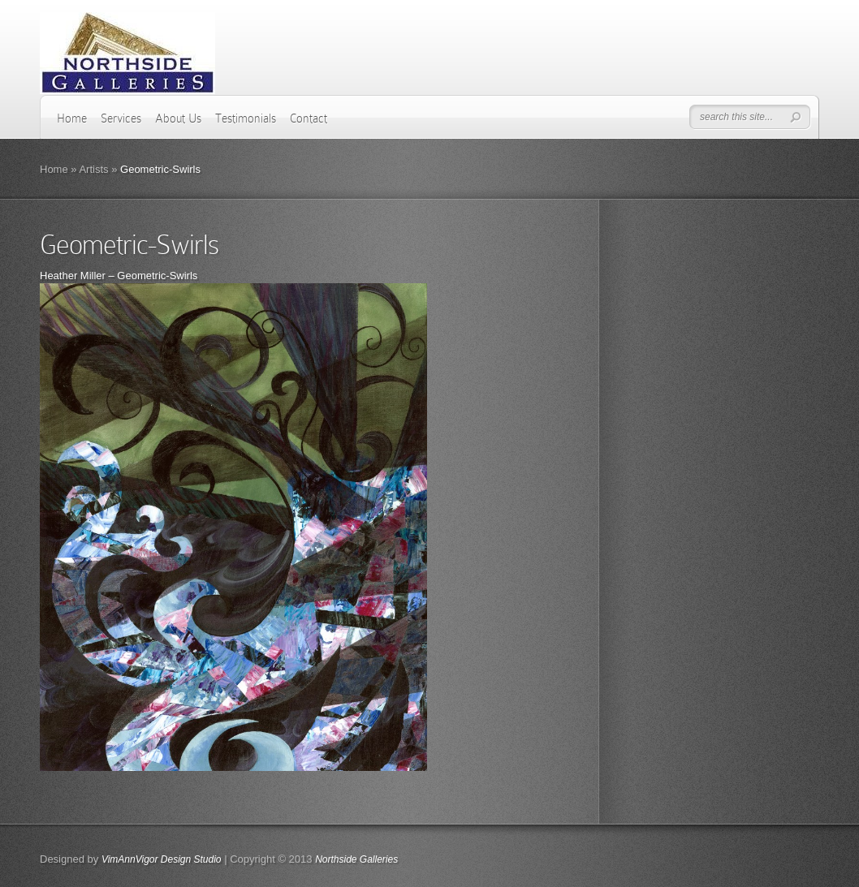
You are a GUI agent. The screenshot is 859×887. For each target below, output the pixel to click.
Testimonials (245, 118)
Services (121, 118)
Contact (308, 118)
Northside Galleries (356, 859)
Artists (93, 169)
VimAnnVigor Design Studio (161, 859)
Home (72, 118)
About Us (178, 118)
